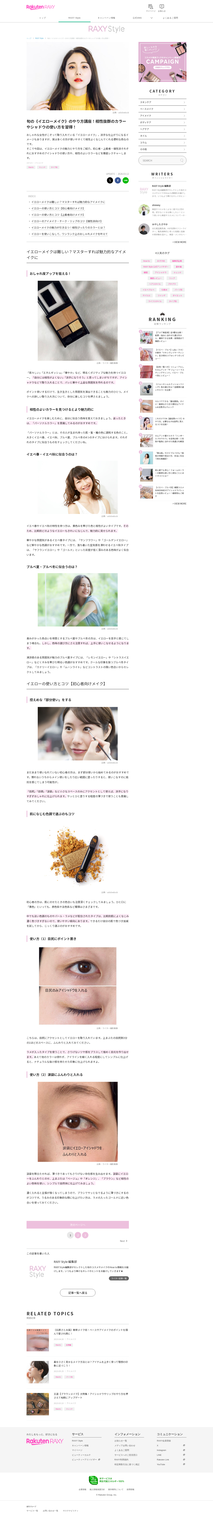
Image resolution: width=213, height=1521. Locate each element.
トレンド (42, 167)
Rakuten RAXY (41, 7)
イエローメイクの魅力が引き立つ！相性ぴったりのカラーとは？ (68, 227)
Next (123, 1241)
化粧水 (164, 289)
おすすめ (161, 260)
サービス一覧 (32, 1511)
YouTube (161, 1464)
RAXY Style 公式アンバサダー (156, 266)
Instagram (161, 1450)
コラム (143, 142)
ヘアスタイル (155, 283)
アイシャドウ (160, 272)
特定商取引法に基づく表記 (126, 1464)
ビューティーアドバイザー (84, 1459)
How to (30, 167)
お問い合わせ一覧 (50, 1511)
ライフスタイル (155, 301)
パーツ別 (69, 1377)
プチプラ (172, 283)
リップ (172, 278)
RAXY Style (74, 18)
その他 (143, 149)
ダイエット (177, 295)
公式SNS (137, 18)
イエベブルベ (148, 289)
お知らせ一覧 (120, 1441)
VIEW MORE (179, 242)
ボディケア (145, 122)
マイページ (77, 1450)
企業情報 (82, 1489)
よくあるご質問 (170, 18)
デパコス (146, 295)
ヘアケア (144, 129)
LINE (159, 1455)
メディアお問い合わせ (124, 1445)
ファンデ (161, 295)
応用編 (68, 1345)
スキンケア (145, 102)
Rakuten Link (163, 1459)
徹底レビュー (156, 278)
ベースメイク (146, 108)
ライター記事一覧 (119, 1278)
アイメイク (39, 163)
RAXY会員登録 (164, 1441)
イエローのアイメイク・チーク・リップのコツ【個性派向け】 (67, 221)
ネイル (143, 135)
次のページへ (77, 1225)
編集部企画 (177, 260)
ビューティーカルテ (81, 1455)
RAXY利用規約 (121, 1459)
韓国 (146, 272)
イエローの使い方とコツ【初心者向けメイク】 (58, 208)
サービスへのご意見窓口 (125, 1455)
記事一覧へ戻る (77, 1293)
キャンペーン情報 (106, 18)
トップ (42, 18)
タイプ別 (54, 167)
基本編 (179, 266)
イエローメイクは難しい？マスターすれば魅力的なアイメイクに (68, 202)
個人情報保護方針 (97, 1489)
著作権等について (115, 1489)
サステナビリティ (70, 1511)
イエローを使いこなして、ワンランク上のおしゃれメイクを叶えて (69, 234)
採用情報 (130, 1489)
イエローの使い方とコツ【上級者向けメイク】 (58, 215)
